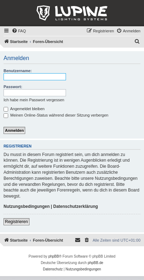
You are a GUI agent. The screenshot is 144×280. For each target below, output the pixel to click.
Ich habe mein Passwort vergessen (34, 100)
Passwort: (13, 87)
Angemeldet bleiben (24, 109)
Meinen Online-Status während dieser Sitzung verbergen (56, 115)
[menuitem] (19, 31)
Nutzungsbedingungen (27, 206)
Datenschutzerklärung (75, 206)
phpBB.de (95, 263)
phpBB (53, 256)
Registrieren (16, 221)
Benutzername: (18, 71)
